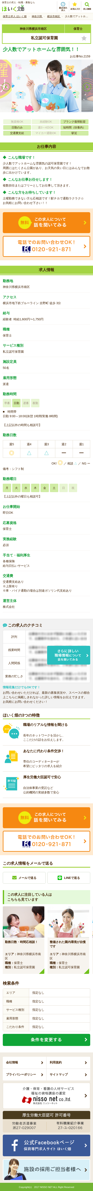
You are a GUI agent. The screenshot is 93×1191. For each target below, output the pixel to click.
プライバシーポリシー (21, 1074)
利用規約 (56, 1062)
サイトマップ (59, 1074)
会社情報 (12, 1062)
